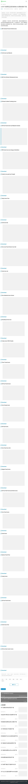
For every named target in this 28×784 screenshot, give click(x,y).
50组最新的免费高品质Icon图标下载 (9, 721)
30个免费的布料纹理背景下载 (7, 707)
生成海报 (3, 689)
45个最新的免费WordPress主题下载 (9, 750)
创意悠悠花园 (13, 781)
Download (4, 74)
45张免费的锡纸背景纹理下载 (7, 757)
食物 (20, 679)
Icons (2, 679)
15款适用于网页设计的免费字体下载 (9, 714)
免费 (10, 679)
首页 (1, 4)
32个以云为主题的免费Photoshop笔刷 (9, 771)
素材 (17, 679)
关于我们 (16, 782)
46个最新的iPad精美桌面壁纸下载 (8, 743)
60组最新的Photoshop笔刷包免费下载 (9, 736)
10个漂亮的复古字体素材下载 (7, 728)
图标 (13, 679)
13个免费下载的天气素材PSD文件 (8, 764)
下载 (6, 679)
